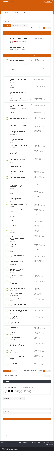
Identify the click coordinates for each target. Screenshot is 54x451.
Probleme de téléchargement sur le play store (18, 262)
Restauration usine (16, 166)
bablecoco (13, 108)
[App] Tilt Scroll (15, 317)
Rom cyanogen (15, 332)
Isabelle (37, 104)
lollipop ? (13, 225)
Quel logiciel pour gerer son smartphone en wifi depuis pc (17, 344)
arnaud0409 (14, 114)
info (12, 220)
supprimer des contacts (17, 275)
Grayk (12, 272)
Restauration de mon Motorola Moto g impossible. (18, 80)
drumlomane (14, 290)
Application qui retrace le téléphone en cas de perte (16, 106)
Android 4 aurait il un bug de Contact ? (17, 132)
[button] (50, 28)
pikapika (13, 246)
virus (12, 230)
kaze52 (13, 232)
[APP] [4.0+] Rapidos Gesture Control (17, 160)
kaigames (13, 305)
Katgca (37, 184)
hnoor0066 (38, 91)
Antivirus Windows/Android (18, 215)
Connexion (5, 403)
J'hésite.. (13, 112)
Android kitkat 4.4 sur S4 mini (19, 145)
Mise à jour (14, 68)
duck (12, 121)
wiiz (12, 142)
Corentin (38, 288)
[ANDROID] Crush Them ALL (18, 304)
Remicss (13, 211)
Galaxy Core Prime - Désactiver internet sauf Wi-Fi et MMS (18, 186)
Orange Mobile (23, 49)
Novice (12, 87)
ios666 (12, 251)
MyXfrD (37, 355)
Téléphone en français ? (17, 73)
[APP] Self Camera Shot (17, 255)
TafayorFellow (14, 162)
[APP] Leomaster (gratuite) (18, 98)
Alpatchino (13, 49)
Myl (36, 337)
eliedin (12, 95)
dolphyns (13, 347)
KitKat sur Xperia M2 (16, 337)
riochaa (13, 206)
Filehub (13, 86)
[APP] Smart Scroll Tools (17, 293)
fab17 (12, 334)
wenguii (13, 147)
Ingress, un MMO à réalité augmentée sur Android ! (16, 269)
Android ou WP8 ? (15, 327)
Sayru (12, 155)
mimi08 (13, 329)
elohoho (13, 241)
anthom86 (13, 365)
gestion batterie (15, 299)
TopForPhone (14, 41)
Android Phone (15, 322)
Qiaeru (16, 449)
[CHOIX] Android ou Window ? (19, 125)
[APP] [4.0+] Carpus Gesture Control (17, 178)
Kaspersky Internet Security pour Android (18, 357)
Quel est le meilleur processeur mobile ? (18, 93)
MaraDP (13, 339)
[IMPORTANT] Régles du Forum (18, 47)
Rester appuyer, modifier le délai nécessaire (18, 152)
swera (37, 267)
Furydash (38, 112)
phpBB (8, 448)
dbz (12, 193)
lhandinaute (14, 134)
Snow (12, 188)
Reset (12, 350)
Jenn (37, 59)
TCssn (12, 82)
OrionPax (13, 352)
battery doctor (15, 245)
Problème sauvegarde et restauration (16, 198)
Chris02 (13, 227)
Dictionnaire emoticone (17, 171)
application (14, 250)
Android (6, 17)
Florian (12, 323)
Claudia (13, 126)
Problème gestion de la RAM (18, 288)
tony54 (13, 69)
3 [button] (47, 27)
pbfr (12, 167)
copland (13, 216)
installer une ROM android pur (19, 204)
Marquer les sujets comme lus (30, 27)
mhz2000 (38, 117)
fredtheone (38, 260)
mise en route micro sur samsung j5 (19, 119)
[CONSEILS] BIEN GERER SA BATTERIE (17, 61)
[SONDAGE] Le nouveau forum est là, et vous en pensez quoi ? (19, 39)
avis (12, 192)
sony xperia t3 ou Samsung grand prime (19, 139)
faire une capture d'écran (17, 210)
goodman (38, 72)
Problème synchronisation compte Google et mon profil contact (17, 238)
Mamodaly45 (14, 100)
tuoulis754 (38, 166)
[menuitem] (12, 1)
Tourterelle (38, 214)
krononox (13, 64)
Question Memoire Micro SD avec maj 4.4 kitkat (18, 282)
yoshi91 (13, 201)
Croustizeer (14, 74)
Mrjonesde (13, 264)
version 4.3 (14, 363)
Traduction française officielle (7, 449)
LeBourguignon (14, 285)
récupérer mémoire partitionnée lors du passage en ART (18, 311)
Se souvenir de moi (9, 415)
